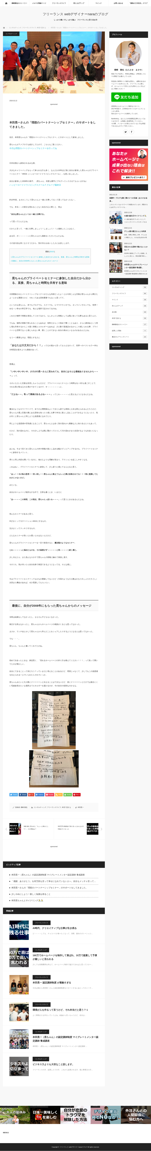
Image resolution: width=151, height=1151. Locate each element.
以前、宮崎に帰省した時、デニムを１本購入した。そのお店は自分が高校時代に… (135, 237)
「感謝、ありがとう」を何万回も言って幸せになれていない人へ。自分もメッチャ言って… (53, 881)
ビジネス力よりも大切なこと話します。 (53, 1064)
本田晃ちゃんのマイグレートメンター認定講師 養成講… (136, 266)
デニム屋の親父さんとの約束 (135, 231)
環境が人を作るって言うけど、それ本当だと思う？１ (60, 1010)
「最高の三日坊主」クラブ (138, 3)
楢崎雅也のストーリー (19, 3)
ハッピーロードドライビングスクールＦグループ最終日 (35, 185)
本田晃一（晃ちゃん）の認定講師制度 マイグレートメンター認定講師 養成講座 (48, 875)
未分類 (129, 312)
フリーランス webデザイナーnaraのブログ (75, 14)
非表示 (52, 252)
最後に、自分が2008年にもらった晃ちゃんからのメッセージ (34, 261)
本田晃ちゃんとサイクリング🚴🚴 (27, 900)
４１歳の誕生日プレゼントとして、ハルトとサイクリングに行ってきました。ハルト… (135, 221)
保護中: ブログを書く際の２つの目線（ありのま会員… (128, 199)
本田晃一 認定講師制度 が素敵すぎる (52, 982)
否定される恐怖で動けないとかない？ (136, 248)
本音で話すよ (41, 28)
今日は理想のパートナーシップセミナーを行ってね (33, 148)
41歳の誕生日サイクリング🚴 (135, 216)
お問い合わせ (118, 3)
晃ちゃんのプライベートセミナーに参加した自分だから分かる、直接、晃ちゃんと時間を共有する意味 (50, 257)
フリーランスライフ (59, 3)
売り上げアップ (78, 3)
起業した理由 (129, 330)
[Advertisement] (54, 111)
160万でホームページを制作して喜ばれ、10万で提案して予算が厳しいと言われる (65, 957)
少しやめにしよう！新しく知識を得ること (31, 894)
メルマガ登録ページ (39, 3)
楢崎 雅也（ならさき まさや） (128, 70)
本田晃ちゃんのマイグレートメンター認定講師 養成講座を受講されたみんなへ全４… (135, 273)
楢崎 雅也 (24, 807)
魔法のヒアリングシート (129, 336)
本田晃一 (81, 807)
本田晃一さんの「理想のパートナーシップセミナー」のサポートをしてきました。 (49, 888)
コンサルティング (15, 28)
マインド (98, 3)
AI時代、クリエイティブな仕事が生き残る (55, 928)
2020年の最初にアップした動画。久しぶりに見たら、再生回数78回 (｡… (135, 255)
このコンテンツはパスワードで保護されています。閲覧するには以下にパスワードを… (128, 206)
